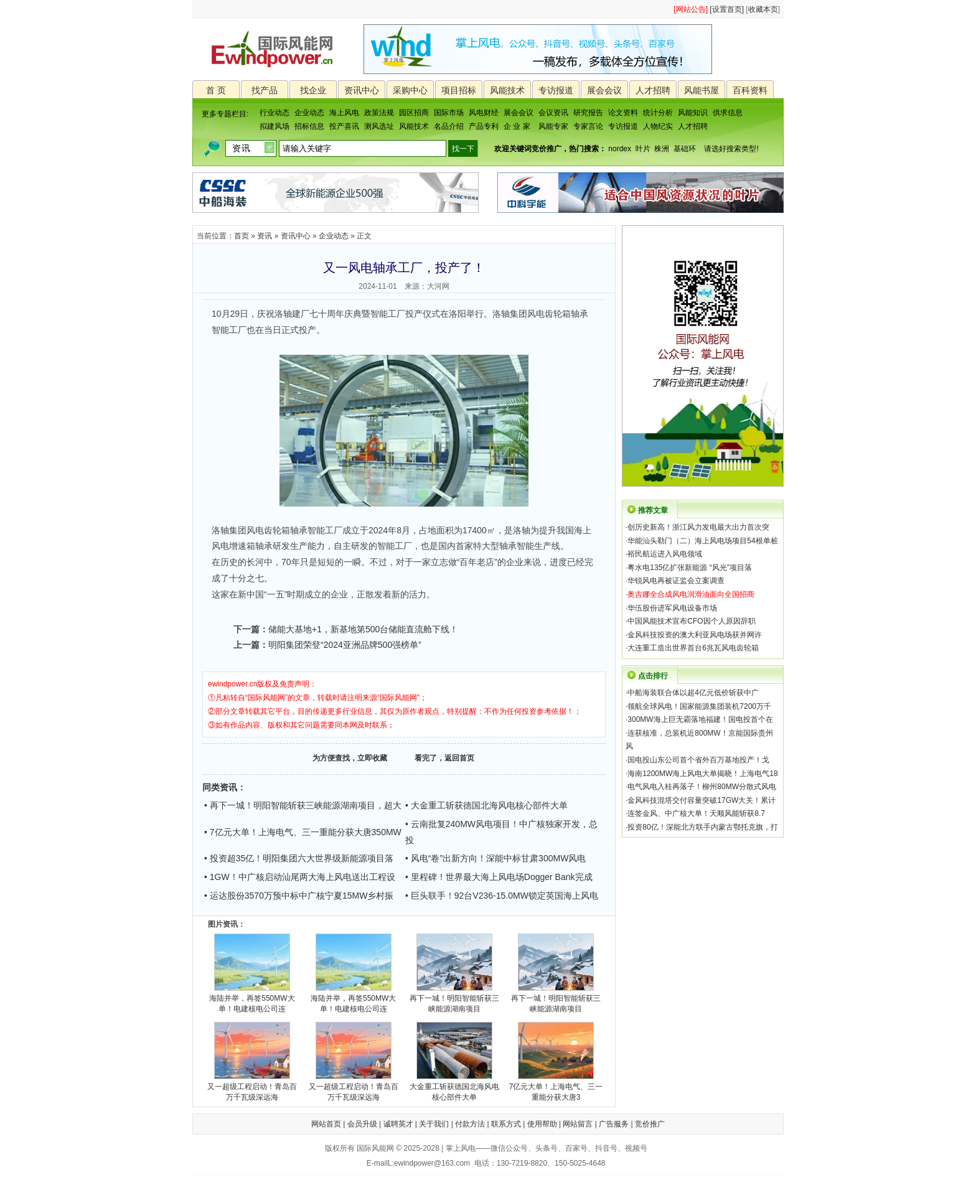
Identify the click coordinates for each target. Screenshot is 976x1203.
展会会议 (604, 90)
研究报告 (588, 112)
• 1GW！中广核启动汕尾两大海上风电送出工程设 (299, 877)
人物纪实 (658, 126)
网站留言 (578, 1124)
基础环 (684, 148)
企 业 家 (517, 126)
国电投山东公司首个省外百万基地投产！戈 (698, 760)
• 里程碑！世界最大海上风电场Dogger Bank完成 (499, 877)
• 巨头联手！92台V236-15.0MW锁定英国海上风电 (501, 896)
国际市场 (449, 112)
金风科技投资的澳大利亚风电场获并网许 (694, 634)
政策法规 (379, 112)
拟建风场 (274, 126)
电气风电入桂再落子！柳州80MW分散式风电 (701, 786)
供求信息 (728, 112)
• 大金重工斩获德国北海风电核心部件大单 (486, 805)
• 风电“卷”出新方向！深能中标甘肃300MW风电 (495, 858)
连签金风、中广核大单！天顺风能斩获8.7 (696, 813)
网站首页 (326, 1124)
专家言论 (588, 126)
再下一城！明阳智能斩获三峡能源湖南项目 (454, 999)
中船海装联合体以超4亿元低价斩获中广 (693, 692)
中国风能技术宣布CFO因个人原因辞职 (691, 621)
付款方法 (470, 1124)
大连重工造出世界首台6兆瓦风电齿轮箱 (693, 648)
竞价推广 (650, 1124)
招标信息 (309, 126)
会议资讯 (553, 112)
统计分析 (658, 112)
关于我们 (434, 1124)
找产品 (264, 90)
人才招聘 (653, 90)
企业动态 (309, 112)
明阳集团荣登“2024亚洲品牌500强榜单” (344, 645)
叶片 (643, 148)
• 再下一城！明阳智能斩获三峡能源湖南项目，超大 (302, 805)
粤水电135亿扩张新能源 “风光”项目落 (689, 567)
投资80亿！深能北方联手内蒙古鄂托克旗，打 (702, 827)
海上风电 (344, 112)
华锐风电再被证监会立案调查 (676, 580)
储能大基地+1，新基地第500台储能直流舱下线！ (363, 629)
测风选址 (379, 126)
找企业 (313, 90)
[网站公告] (690, 9)
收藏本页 (763, 9)
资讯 (264, 236)
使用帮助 (542, 1124)
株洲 (661, 148)
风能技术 (507, 90)
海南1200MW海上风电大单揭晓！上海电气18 (702, 773)
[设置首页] (727, 9)
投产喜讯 (344, 126)
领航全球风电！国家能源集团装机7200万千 (699, 706)
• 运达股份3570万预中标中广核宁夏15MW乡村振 (298, 896)
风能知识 (693, 112)
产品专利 (484, 126)
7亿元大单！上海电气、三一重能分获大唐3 (556, 1088)
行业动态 (274, 112)
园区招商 (414, 112)
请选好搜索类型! (731, 148)
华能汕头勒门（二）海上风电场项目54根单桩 (702, 540)
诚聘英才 (398, 1124)
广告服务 (614, 1124)
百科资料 (750, 90)
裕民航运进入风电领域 (664, 554)
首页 (241, 236)
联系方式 (506, 1124)
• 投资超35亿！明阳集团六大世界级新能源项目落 (298, 858)
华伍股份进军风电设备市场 (672, 608)
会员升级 (362, 1124)
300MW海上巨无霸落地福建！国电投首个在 (699, 719)
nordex (619, 148)
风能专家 (553, 126)
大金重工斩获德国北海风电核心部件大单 (454, 1088)
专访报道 (555, 90)
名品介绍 (449, 126)
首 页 (216, 90)
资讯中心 (361, 90)
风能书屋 (701, 90)
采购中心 (410, 90)
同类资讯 (219, 787)
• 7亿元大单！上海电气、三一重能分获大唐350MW (302, 832)
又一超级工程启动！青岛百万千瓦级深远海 (252, 1088)
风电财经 (484, 112)
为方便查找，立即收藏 (349, 758)
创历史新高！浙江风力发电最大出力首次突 (698, 527)
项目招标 (458, 90)
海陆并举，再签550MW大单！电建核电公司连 (251, 999)
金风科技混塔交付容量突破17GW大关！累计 (701, 800)
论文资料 (623, 112)
